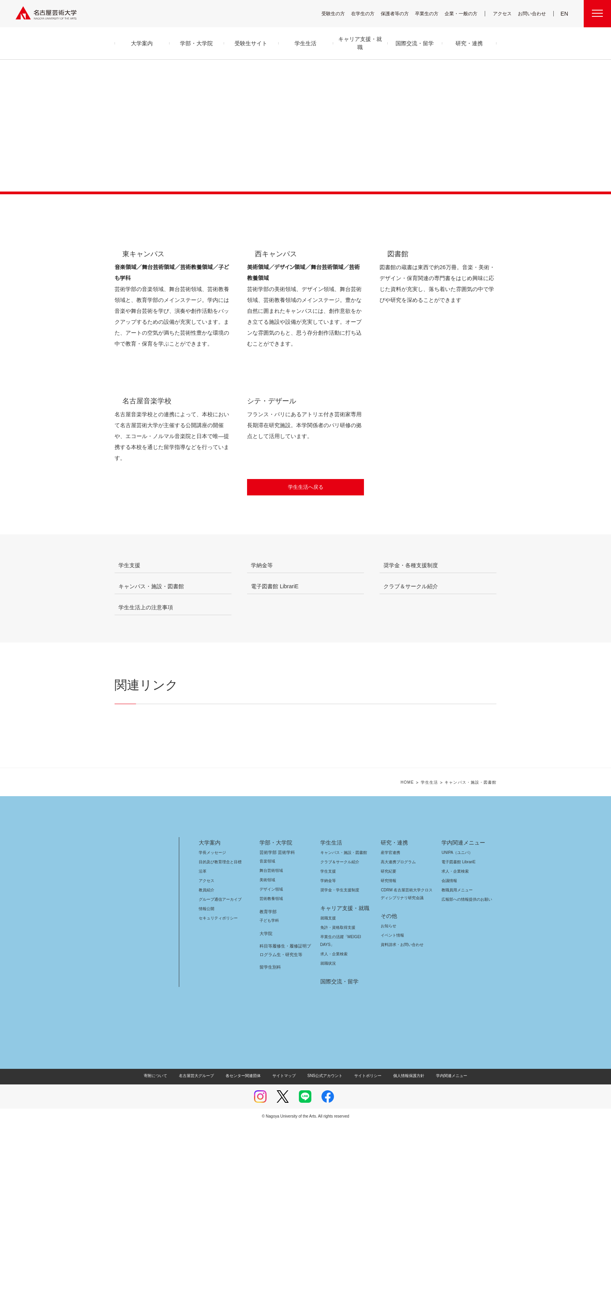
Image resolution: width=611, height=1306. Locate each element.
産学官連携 (390, 1034)
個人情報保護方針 (403, 1257)
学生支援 (328, 1053)
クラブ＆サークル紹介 (338, 1044)
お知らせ (388, 1108)
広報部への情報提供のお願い (466, 1081)
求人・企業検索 (333, 1136)
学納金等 (328, 1062)
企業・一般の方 (465, 13)
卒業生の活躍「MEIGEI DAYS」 (345, 1118)
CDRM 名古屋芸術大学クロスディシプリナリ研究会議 (407, 1075)
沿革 (203, 1053)
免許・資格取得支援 (336, 1109)
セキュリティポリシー (216, 1100)
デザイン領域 (271, 1071)
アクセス (504, 13)
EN (565, 14)
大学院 (266, 1115)
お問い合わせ (533, 13)
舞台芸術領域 (271, 1052)
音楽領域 (267, 1043)
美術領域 (267, 1062)
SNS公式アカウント (324, 1257)
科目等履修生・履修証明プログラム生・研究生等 (284, 1132)
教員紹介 (206, 1072)
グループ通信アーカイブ (218, 1081)
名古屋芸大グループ (201, 1257)
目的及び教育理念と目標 (220, 1044)
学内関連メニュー (462, 1024)
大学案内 (210, 1024)
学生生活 (435, 964)
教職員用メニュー (456, 1072)
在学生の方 (368, 13)
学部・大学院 (275, 1024)
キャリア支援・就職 (342, 1090)
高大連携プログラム (397, 1044)
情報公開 (206, 1090)
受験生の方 (338, 13)
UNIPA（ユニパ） (454, 1034)
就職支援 (328, 1100)
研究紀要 (388, 1053)
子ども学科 (269, 1102)
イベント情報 (392, 1117)
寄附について (162, 1257)
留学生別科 (270, 1149)
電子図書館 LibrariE (458, 1044)
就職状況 (328, 1145)
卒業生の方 (431, 13)
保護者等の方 (400, 13)
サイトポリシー (364, 1257)
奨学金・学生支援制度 (338, 1072)
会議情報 (449, 1062)
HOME (413, 964)
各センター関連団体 (247, 1257)
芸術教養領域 (271, 1080)
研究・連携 (393, 1024)
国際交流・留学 (338, 1163)
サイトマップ (286, 1257)
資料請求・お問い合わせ (401, 1126)
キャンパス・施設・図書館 (340, 1034)
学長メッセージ (212, 1034)
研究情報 (388, 1062)
